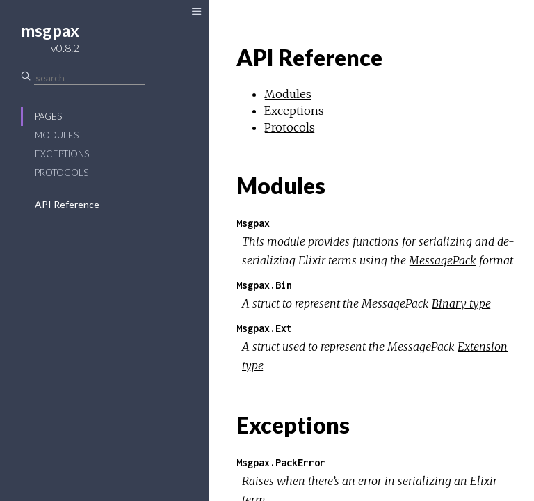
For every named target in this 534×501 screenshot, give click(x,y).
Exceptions (62, 153)
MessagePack (442, 260)
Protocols (61, 172)
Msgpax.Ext (264, 328)
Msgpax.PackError (280, 462)
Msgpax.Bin (264, 285)
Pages (48, 116)
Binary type (461, 303)
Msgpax (253, 223)
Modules (57, 135)
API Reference (67, 204)
